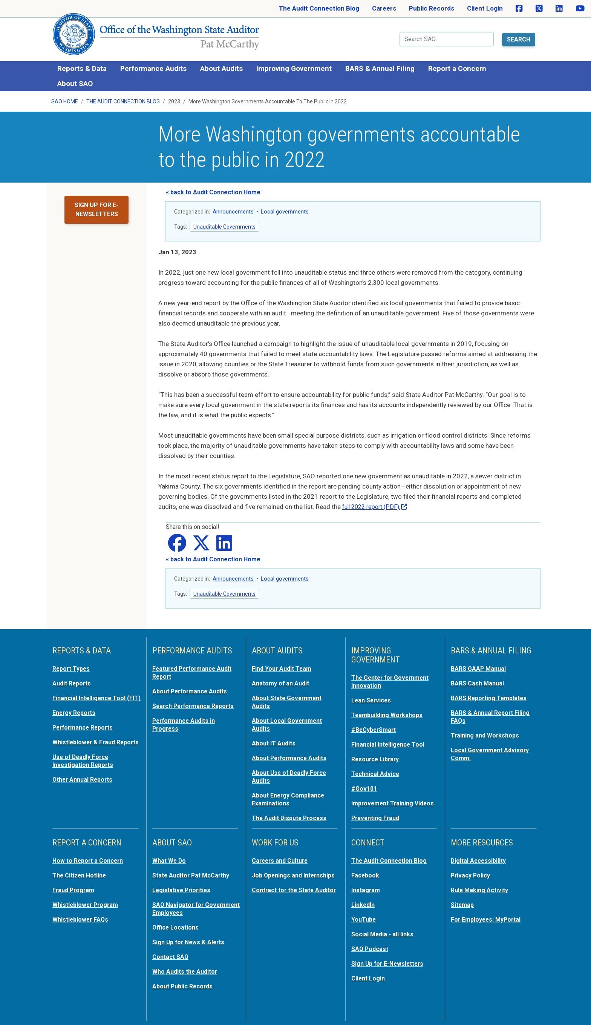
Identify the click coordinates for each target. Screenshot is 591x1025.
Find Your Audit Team (283, 665)
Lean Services (372, 696)
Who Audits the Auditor (187, 969)
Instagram (366, 889)
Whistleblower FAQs (81, 918)
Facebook (366, 875)
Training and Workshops (486, 730)
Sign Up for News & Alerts (190, 940)
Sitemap (463, 904)
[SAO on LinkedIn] (559, 8)
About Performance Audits (192, 687)
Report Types (72, 665)
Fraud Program (74, 889)
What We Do (170, 861)
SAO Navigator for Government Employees (188, 907)
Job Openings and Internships (278, 879)
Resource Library (377, 754)
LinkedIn (364, 904)
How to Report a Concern (90, 861)
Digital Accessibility (480, 861)
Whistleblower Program (87, 904)
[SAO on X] (539, 8)
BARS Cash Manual (479, 680)
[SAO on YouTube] (580, 8)
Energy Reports (75, 716)
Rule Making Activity (481, 889)
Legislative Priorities (183, 889)
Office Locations (177, 926)
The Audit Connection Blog (319, 8)
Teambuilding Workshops (388, 711)
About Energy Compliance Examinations (290, 792)
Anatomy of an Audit (282, 680)
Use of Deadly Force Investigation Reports (84, 770)
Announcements (233, 208)
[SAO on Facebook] (519, 8)
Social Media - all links (383, 932)
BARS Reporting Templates (491, 694)
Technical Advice (376, 768)
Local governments (285, 208)
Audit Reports (73, 680)
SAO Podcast (370, 947)
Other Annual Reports (84, 788)
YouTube (364, 918)
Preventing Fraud (377, 818)
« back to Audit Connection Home (213, 189)
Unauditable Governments (224, 224)
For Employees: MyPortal (488, 918)
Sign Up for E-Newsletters (390, 961)
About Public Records (184, 983)
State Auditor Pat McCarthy (194, 875)
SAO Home (64, 98)
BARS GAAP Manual (480, 665)
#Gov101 (364, 782)
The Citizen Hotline (81, 875)
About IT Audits (275, 738)
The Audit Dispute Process (292, 810)
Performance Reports (85, 730)
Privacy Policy (472, 875)
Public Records (431, 8)
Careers (384, 8)
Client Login (485, 8)
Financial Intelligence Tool (390, 739)
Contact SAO (171, 954)
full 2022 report (377, 503)
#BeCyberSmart (375, 725)
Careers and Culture (282, 861)
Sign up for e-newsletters (96, 206)
